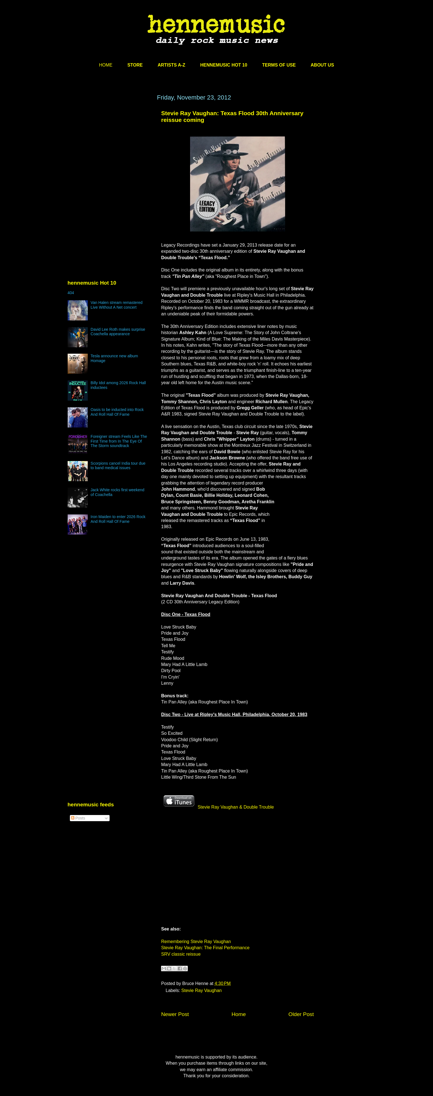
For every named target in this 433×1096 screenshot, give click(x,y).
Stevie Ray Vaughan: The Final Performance (205, 947)
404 (71, 292)
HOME (105, 65)
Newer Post (175, 1014)
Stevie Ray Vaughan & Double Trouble (217, 807)
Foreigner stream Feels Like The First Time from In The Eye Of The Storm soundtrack (119, 441)
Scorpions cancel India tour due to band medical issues (118, 465)
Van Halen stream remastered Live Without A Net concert (117, 305)
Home (238, 1014)
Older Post (301, 1014)
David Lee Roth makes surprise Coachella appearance (118, 331)
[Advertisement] (110, 147)
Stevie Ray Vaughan (201, 990)
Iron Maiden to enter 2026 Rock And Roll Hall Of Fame (118, 519)
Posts (78, 818)
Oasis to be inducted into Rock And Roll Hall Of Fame (117, 412)
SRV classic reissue (181, 954)
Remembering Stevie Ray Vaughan (196, 941)
